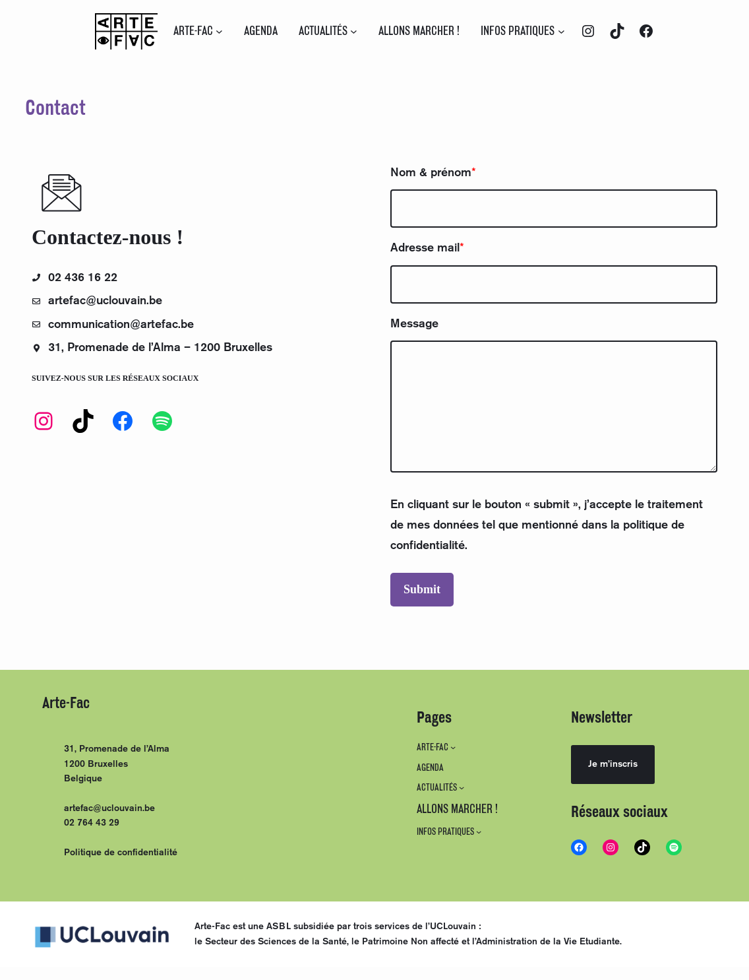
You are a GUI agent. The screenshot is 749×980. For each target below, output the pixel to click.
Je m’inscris (613, 764)
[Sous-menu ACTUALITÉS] (353, 31)
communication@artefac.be (123, 324)
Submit (422, 589)
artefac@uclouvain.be (109, 808)
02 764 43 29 (91, 823)
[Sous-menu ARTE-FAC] (219, 31)
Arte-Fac (66, 702)
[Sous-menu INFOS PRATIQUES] (561, 31)
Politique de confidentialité (120, 853)
